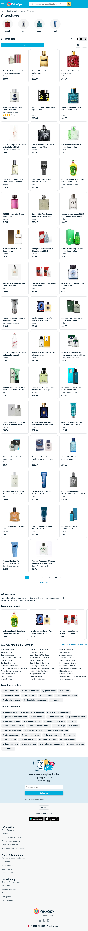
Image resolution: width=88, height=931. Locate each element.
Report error (44, 582)
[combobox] (48, 4)
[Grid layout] (76, 39)
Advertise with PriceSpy (11, 837)
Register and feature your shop (14, 841)
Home (3, 11)
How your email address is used (34, 799)
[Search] (69, 4)
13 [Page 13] (56, 577)
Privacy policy (7, 865)
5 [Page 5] (42, 577)
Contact (5, 834)
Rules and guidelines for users (14, 858)
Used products (8, 900)
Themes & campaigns (11, 882)
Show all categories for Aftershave (74, 645)
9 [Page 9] (49, 577)
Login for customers (10, 845)
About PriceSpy (8, 830)
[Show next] (60, 577)
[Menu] (3, 4)
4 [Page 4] (38, 577)
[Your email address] (44, 787)
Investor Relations (9, 889)
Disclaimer (6, 862)
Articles (5, 893)
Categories (6, 897)
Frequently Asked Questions (13, 848)
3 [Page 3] (34, 577)
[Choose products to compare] (77, 45)
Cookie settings (8, 873)
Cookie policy (7, 869)
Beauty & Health (12, 11)
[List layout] (81, 39)
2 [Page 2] (30, 577)
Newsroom (6, 886)
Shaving (22, 11)
